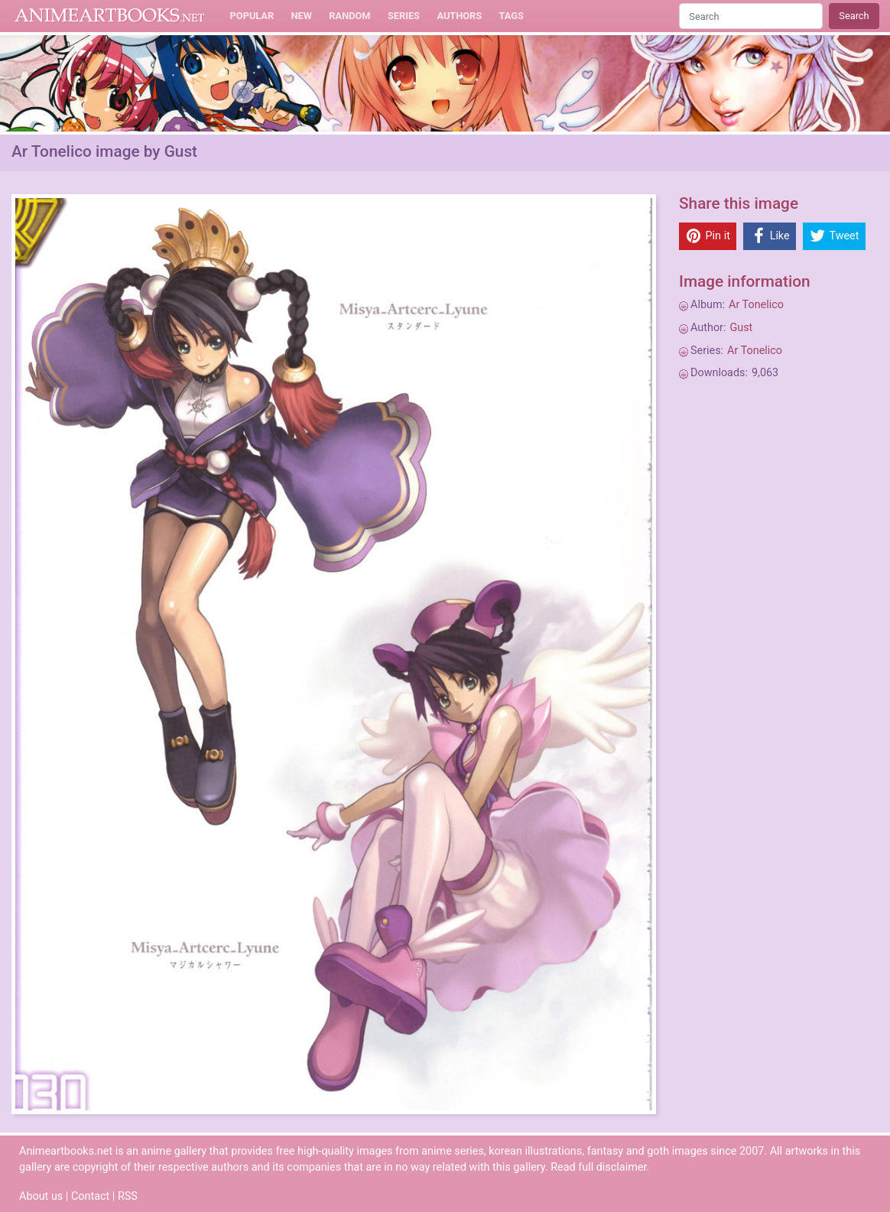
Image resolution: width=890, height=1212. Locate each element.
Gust (740, 327)
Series (404, 15)
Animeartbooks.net (110, 16)
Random (349, 15)
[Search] (751, 15)
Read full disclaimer (598, 1167)
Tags (511, 15)
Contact (90, 1196)
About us (41, 1196)
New (301, 15)
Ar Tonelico (756, 304)
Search (854, 15)
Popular (252, 15)
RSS (128, 1196)
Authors (459, 15)
